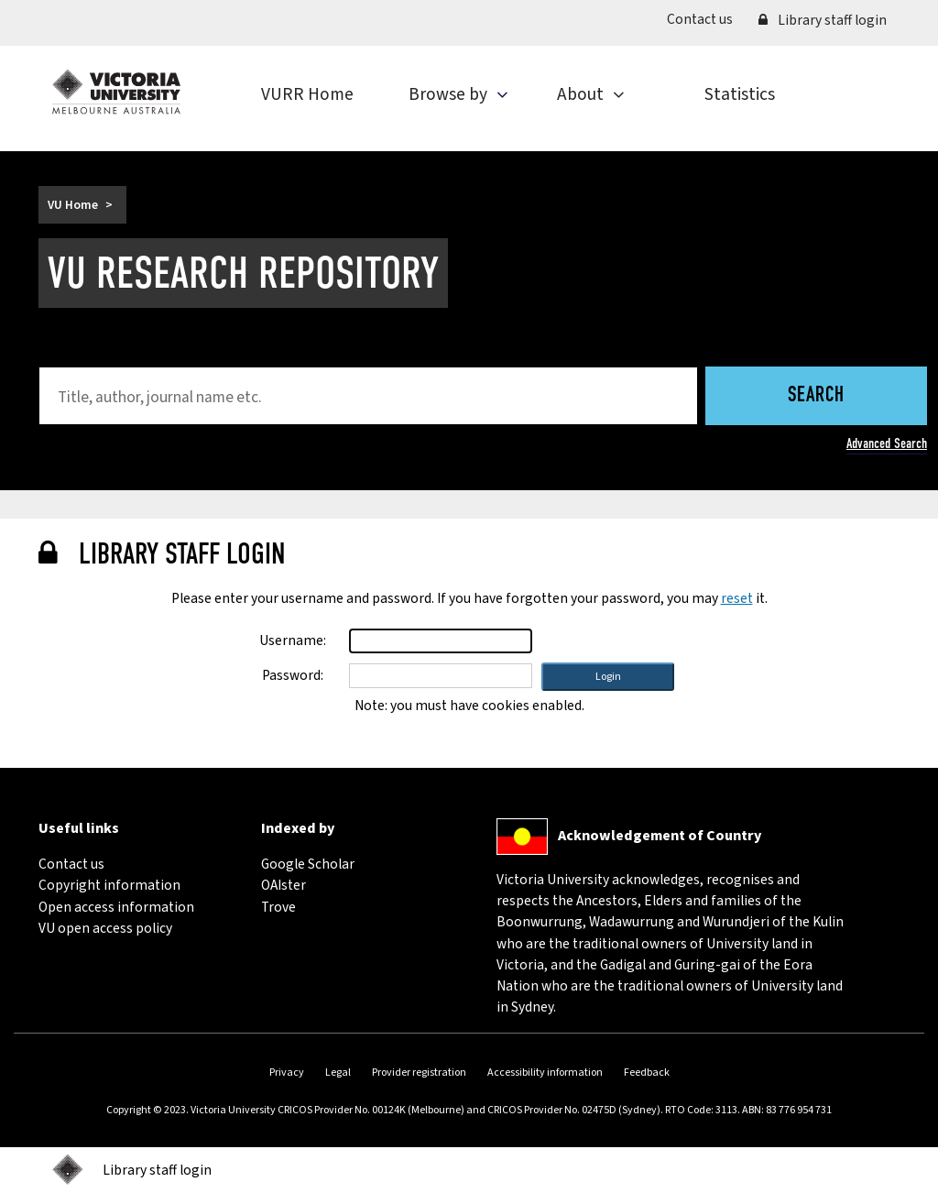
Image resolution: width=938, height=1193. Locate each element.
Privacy (286, 1072)
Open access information (116, 907)
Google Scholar (307, 864)
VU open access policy (105, 928)
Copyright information (109, 885)
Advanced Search (886, 443)
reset (737, 598)
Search (816, 396)
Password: (292, 675)
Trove (278, 907)
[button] (607, 676)
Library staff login (822, 20)
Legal (338, 1072)
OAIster (283, 885)
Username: (292, 640)
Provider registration (419, 1072)
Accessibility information (545, 1072)
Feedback (647, 1072)
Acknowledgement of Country (659, 836)
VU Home (73, 204)
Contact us (706, 18)
